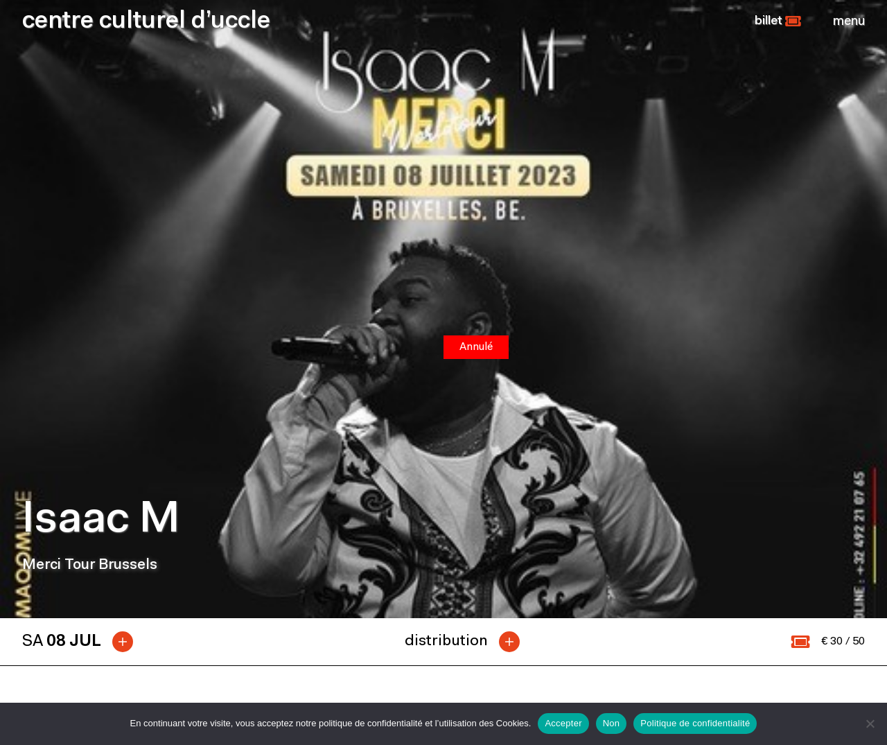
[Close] (849, 21)
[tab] (83, 641)
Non (611, 723)
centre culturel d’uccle (146, 22)
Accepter (563, 723)
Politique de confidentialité (695, 723)
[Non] (870, 723)
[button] (777, 21)
